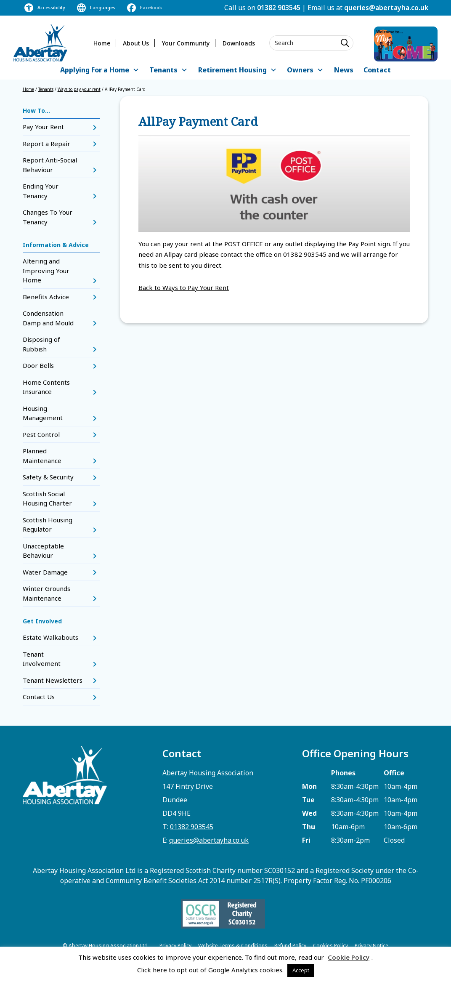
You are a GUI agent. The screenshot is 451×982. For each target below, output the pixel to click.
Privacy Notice (371, 945)
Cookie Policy (348, 957)
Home (101, 43)
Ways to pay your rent (79, 89)
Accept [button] (300, 970)
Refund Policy (290, 945)
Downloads (239, 43)
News (343, 70)
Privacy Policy (175, 945)
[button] (99, 70)
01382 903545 (278, 7)
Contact (377, 70)
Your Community (186, 43)
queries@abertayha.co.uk (386, 7)
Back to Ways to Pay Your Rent (183, 287)
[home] (40, 42)
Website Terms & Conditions (233, 945)
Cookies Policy (330, 945)
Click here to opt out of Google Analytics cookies (209, 970)
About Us (136, 43)
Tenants (45, 89)
